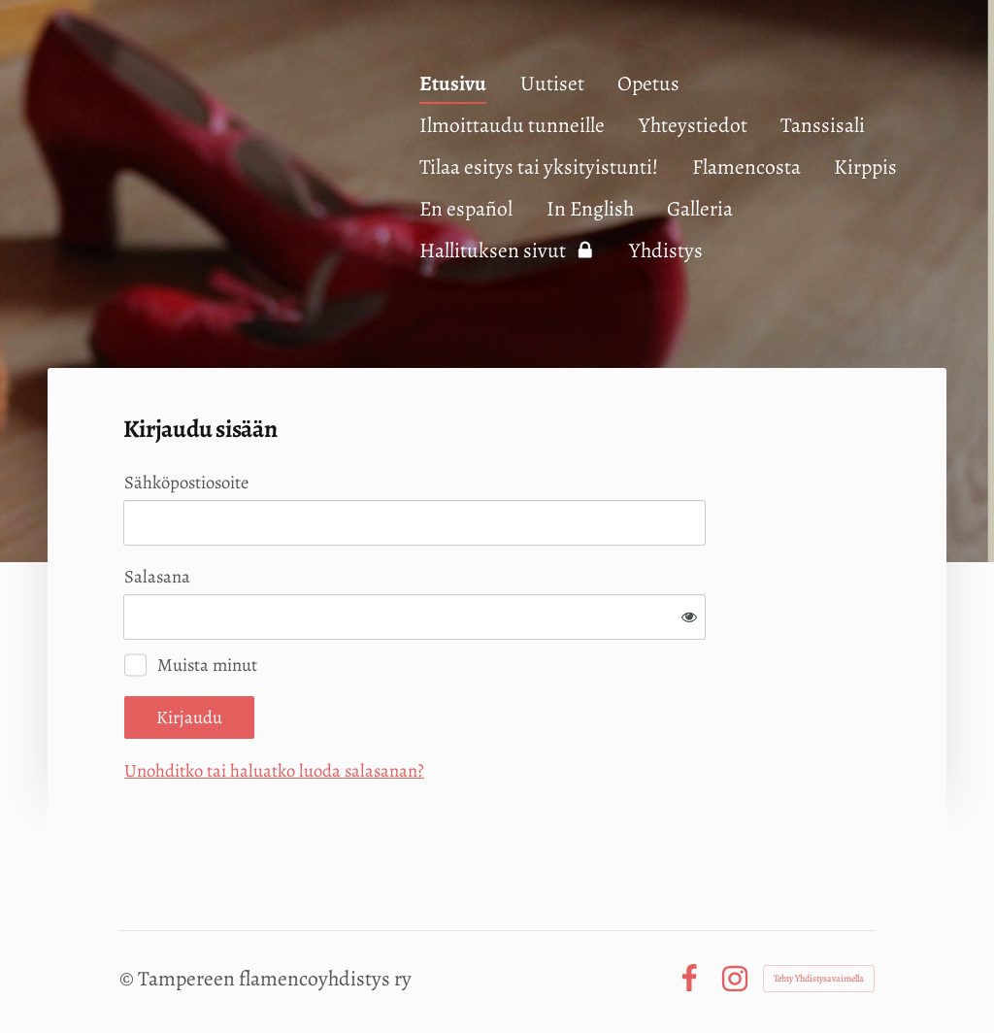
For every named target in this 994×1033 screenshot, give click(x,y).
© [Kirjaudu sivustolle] (128, 978)
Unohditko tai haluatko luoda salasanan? (274, 770)
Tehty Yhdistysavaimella (819, 978)
